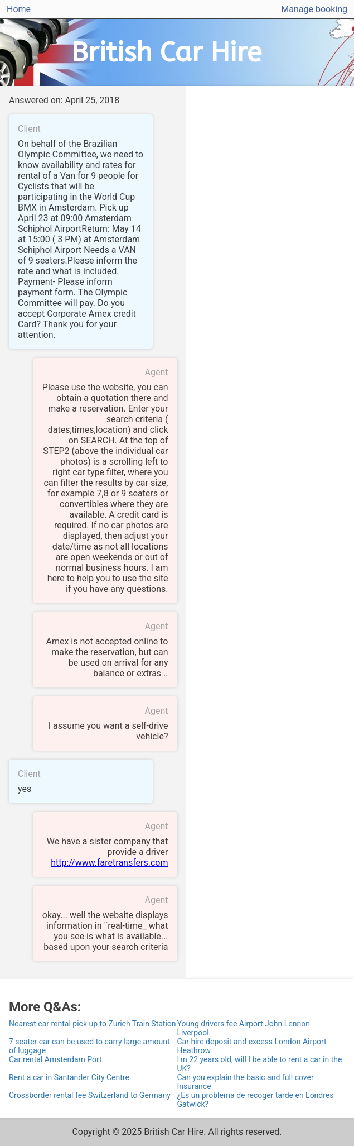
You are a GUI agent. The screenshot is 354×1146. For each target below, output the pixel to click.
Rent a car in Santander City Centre (69, 1077)
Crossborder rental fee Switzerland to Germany (90, 1095)
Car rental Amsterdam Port (55, 1059)
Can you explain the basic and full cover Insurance (245, 1082)
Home (19, 9)
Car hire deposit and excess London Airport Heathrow (252, 1046)
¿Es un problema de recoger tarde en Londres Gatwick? (255, 1100)
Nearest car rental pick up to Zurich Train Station (92, 1023)
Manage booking (314, 9)
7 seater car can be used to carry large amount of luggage (89, 1046)
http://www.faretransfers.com (109, 862)
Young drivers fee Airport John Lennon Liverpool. (243, 1028)
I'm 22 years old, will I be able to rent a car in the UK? (259, 1064)
